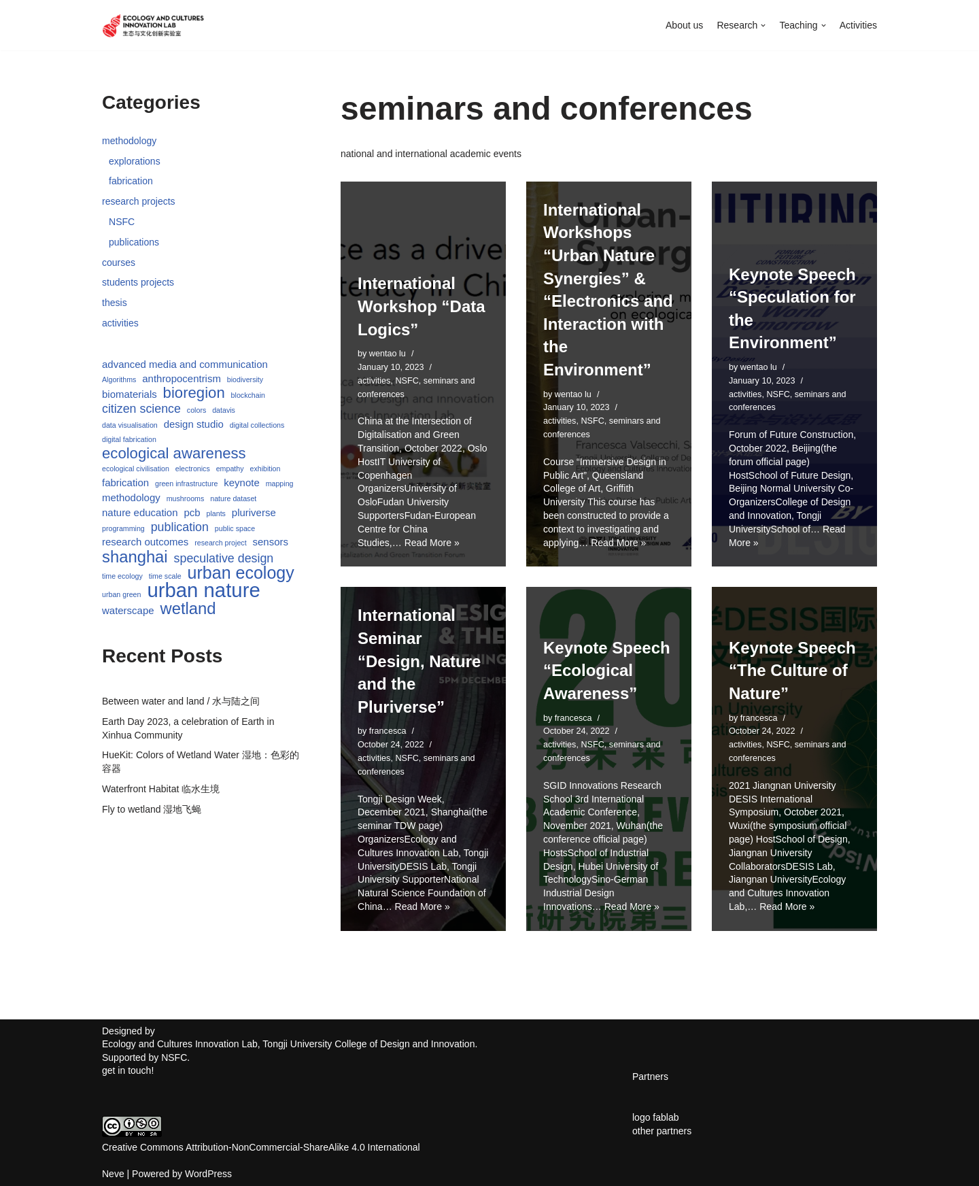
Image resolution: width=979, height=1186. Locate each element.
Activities (858, 25)
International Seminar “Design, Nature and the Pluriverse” (419, 659)
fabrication (131, 180)
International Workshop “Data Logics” (421, 307)
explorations (134, 160)
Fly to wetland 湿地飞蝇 (151, 804)
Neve (113, 1170)
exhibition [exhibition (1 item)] (265, 466)
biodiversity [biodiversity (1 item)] (245, 377)
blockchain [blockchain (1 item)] (248, 394)
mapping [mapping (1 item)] (280, 481)
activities (120, 321)
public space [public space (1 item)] (235, 525)
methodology (129, 140)
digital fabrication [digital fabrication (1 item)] (129, 437)
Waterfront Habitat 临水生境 (161, 784)
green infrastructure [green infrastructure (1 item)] (186, 481)
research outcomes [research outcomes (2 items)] (145, 539)
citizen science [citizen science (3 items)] (141, 407)
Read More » (431, 540)
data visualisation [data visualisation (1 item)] (130, 423)
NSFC (122, 221)
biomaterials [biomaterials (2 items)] (129, 393)
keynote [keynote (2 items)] (241, 480)
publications (134, 241)
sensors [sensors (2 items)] (270, 539)
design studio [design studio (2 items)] (194, 422)
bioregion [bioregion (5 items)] (194, 392)
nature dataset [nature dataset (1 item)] (233, 496)
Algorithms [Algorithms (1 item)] (119, 377)
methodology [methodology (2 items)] (131, 495)
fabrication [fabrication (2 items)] (125, 480)
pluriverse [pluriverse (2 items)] (254, 509)
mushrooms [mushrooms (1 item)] (186, 496)
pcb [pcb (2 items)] (192, 509)
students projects (138, 281)
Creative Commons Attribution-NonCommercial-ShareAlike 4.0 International (261, 1143)
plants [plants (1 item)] (215, 511)
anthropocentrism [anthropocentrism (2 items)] (181, 376)
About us (685, 25)
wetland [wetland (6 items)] (188, 604)
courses (118, 261)
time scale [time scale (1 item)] (165, 573)
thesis (114, 301)
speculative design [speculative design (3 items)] (224, 555)
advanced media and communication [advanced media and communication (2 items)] (185, 363)
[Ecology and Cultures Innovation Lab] (153, 25)
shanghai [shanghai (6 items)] (135, 554)
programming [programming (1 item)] (123, 525)
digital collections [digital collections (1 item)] (257, 423)
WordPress (208, 1170)
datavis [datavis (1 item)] (223, 409)
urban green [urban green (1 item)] (121, 591)
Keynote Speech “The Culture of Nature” (792, 669)
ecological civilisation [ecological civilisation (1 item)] (135, 466)
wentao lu (387, 354)
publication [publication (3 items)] (180, 524)
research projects (138, 201)
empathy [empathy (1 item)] (230, 466)
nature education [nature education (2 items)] (140, 509)
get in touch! (128, 1067)
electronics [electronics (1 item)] (192, 466)
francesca (388, 729)
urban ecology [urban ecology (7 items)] (241, 570)
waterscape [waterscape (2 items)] (128, 606)
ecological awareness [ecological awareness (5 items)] (174, 451)
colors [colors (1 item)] (196, 409)
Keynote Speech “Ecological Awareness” (606, 669)
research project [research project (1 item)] (220, 540)
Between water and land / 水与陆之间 (181, 697)
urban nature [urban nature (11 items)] (203, 587)
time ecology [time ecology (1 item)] (122, 573)
